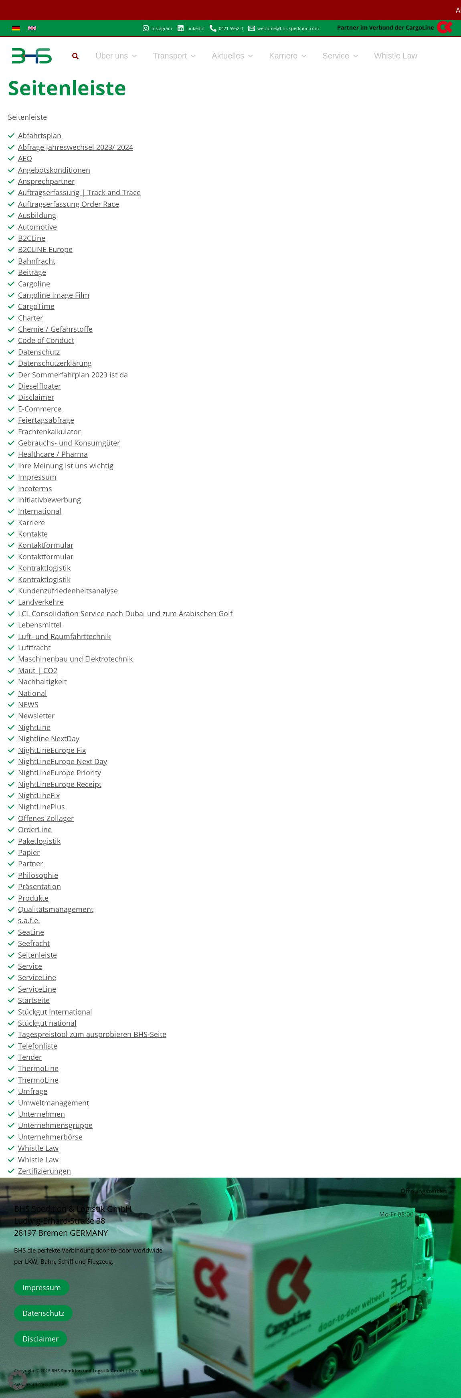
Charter (30, 318)
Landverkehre (41, 602)
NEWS (28, 704)
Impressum (37, 477)
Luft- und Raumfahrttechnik (64, 636)
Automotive (37, 227)
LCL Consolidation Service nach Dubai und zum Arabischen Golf (125, 613)
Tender (30, 1057)
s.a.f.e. (29, 920)
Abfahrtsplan (39, 135)
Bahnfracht (36, 261)
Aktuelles (232, 56)
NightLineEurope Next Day (62, 761)
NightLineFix (39, 795)
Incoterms (35, 488)
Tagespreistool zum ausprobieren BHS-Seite (92, 1034)
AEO (25, 158)
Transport (174, 56)
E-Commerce (39, 409)
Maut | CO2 (37, 670)
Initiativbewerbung (49, 499)
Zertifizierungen (44, 1171)
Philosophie (38, 875)
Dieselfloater (39, 386)
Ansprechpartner (46, 181)
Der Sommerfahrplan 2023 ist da (73, 374)
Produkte (33, 898)
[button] (75, 57)
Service (340, 56)
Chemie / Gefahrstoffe (55, 329)
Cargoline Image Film (53, 295)
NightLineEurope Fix (52, 750)
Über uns (116, 56)
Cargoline (34, 283)
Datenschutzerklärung (55, 363)
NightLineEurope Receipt (59, 784)
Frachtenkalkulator (49, 431)
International (39, 511)
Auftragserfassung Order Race (68, 204)
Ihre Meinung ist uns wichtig (65, 465)
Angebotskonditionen (54, 170)
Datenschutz (39, 352)
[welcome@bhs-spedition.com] (283, 28)
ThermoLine (38, 1068)
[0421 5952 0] (226, 28)
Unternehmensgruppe (55, 1125)
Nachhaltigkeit (42, 681)
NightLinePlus (41, 806)
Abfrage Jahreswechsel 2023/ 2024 (75, 147)
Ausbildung (37, 215)
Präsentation (39, 886)
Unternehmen (41, 1114)
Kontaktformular (45, 545)
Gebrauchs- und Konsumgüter (69, 443)
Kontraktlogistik (44, 568)
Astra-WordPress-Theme (39, 1384)
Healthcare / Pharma (53, 454)
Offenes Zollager (46, 818)
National (32, 693)
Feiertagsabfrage (46, 420)
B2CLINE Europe (45, 249)
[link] (16, 28)
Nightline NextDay (48, 738)
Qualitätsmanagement (55, 909)
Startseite (34, 1000)
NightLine (34, 727)
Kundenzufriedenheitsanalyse (68, 590)
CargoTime (36, 306)
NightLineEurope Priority (59, 772)
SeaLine (31, 932)
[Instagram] (157, 28)
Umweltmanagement (53, 1103)
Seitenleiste (37, 955)
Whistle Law (395, 55)
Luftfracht (34, 647)
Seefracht (34, 943)
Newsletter (36, 715)
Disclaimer (36, 397)
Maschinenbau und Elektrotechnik (75, 659)
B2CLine (31, 238)
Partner (30, 863)
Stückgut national (47, 1023)
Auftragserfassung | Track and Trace (79, 192)
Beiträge (32, 272)
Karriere (287, 56)
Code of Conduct (46, 340)
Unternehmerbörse (50, 1137)
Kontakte (33, 534)
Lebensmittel (40, 624)
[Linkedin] (191, 28)
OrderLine (35, 829)
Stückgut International (55, 1012)
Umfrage (32, 1091)
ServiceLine (37, 977)
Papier (29, 852)
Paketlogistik (39, 841)
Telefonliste (37, 1046)
